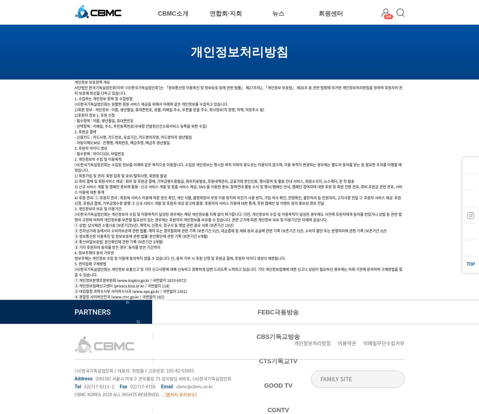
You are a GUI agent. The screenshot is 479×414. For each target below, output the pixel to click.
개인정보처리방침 (312, 343)
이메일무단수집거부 (383, 343)
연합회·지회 (226, 13)
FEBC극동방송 (278, 312)
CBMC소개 (173, 13)
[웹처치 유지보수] (181, 394)
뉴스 (278, 13)
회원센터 (331, 13)
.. (162, 394)
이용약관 (347, 343)
